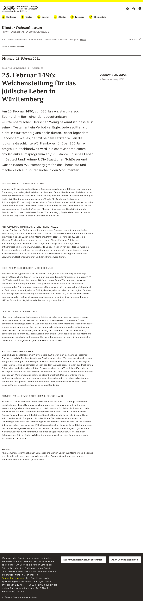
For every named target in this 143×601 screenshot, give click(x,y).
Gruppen (74, 39)
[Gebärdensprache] (133, 8)
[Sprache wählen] (139, 8)
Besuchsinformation (17, 39)
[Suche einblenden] (140, 39)
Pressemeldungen (17, 46)
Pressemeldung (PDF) (113, 79)
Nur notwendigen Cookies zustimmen (83, 559)
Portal (133, 39)
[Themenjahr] (97, 17)
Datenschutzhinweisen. (14, 578)
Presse (83, 39)
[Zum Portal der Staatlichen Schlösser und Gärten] (20, 9)
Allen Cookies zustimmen (124, 559)
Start (4, 39)
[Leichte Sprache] (127, 8)
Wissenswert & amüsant (56, 39)
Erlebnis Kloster (36, 39)
